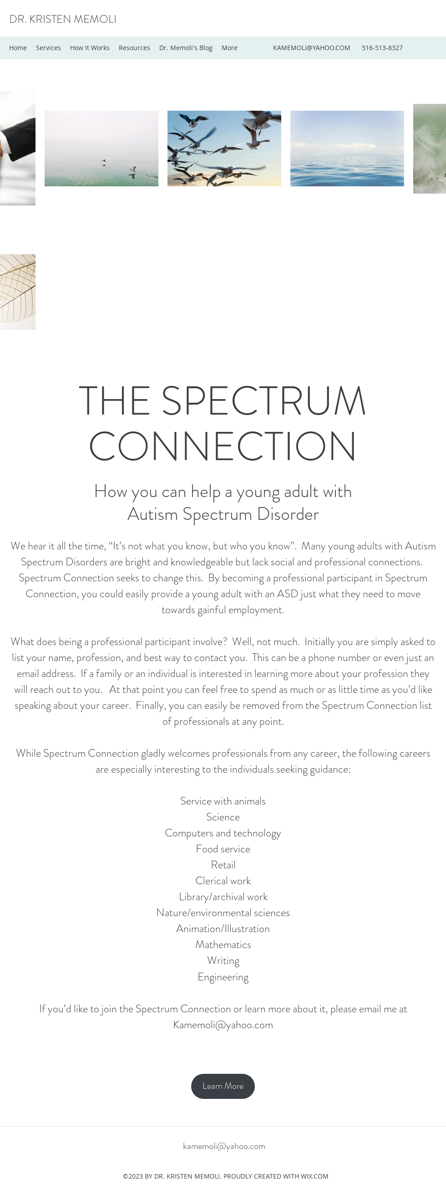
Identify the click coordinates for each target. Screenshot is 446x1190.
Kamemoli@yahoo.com (223, 1024)
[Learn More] (223, 1086)
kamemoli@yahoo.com (224, 1146)
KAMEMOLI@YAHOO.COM (311, 47)
